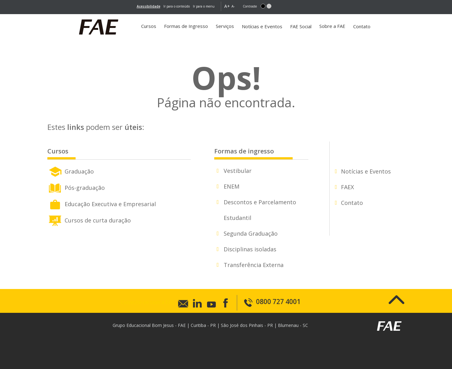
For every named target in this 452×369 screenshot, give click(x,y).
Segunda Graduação (251, 233)
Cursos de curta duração (89, 219)
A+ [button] (227, 6)
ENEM (231, 186)
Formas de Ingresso (186, 26)
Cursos (148, 26)
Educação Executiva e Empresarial (101, 203)
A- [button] (233, 6)
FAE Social (300, 26)
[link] (148, 6)
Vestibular (238, 170)
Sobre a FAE (332, 26)
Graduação (70, 171)
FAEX (347, 187)
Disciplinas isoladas (250, 249)
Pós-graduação (76, 187)
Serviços (225, 26)
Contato (361, 26)
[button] (263, 6)
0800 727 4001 (271, 301)
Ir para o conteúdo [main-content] (176, 6)
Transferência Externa (254, 265)
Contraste (250, 6)
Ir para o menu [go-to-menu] (204, 6)
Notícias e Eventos (262, 26)
